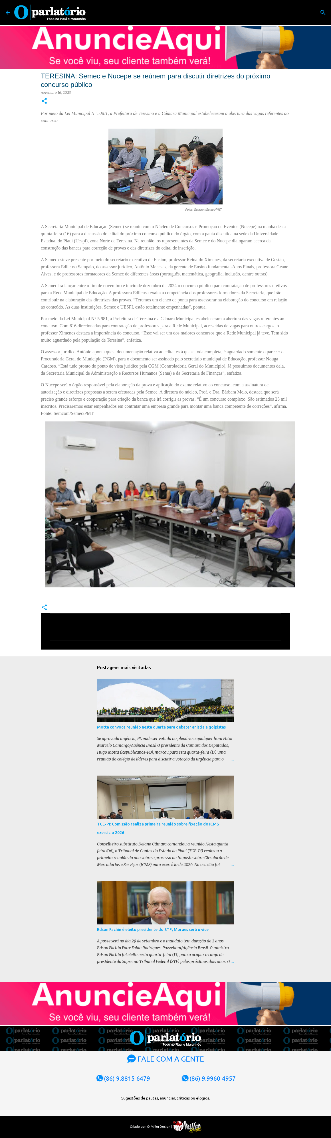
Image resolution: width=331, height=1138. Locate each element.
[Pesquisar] (323, 12)
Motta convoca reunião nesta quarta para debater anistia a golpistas (161, 727)
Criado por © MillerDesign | (165, 1126)
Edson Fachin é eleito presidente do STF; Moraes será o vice (153, 929)
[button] (44, 101)
